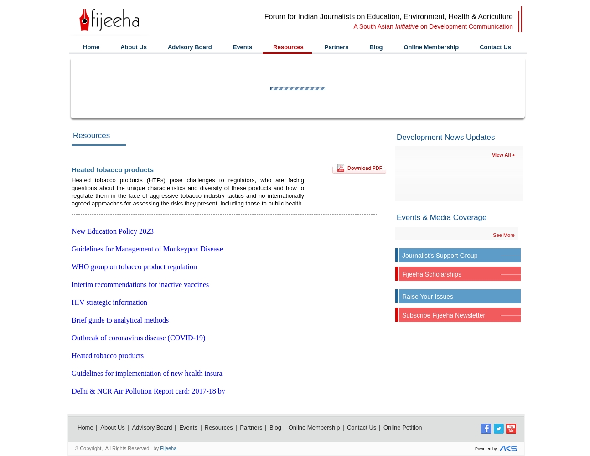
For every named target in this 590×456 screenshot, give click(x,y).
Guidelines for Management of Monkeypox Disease (147, 249)
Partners (337, 47)
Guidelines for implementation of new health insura (147, 373)
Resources (288, 47)
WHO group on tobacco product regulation (134, 267)
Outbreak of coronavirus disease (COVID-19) (138, 338)
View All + (503, 155)
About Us (133, 47)
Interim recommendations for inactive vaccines (140, 284)
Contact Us (495, 47)
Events (243, 47)
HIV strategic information (109, 302)
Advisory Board (190, 47)
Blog (376, 47)
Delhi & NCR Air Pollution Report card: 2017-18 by (148, 391)
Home (91, 47)
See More (504, 235)
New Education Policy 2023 (113, 231)
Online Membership (431, 47)
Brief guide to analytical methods (120, 320)
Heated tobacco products (108, 355)
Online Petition (402, 427)
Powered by (497, 449)
